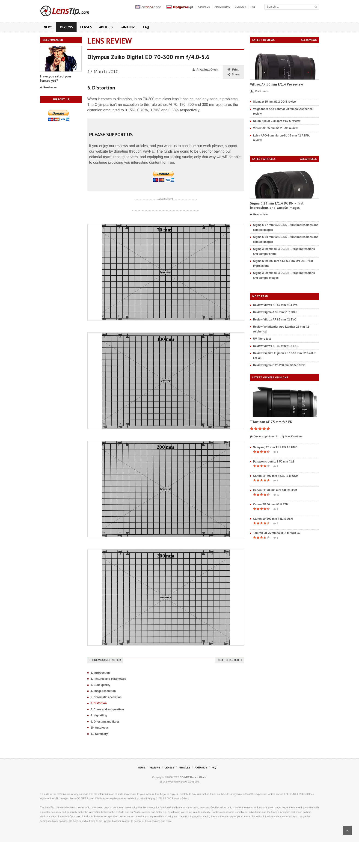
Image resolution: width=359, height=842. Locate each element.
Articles (106, 27)
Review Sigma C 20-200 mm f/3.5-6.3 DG (279, 365)
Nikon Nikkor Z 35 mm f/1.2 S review (276, 121)
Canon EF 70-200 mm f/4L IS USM (275, 490)
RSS (253, 7)
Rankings (128, 27)
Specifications (291, 436)
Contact (240, 7)
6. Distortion (99, 703)
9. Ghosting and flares (105, 721)
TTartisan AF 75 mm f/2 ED (271, 422)
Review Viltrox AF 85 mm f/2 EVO (275, 319)
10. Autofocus (100, 727)
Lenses (86, 27)
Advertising (222, 7)
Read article (259, 214)
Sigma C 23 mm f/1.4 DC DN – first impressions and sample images (277, 205)
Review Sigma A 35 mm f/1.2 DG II (275, 312)
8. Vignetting (99, 715)
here (75, 821)
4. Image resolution (103, 691)
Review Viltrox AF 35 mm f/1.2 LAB (276, 346)
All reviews (309, 40)
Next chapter (229, 660)
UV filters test (262, 338)
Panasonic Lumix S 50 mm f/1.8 (273, 461)
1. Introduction (100, 672)
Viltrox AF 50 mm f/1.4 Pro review (276, 84)
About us (204, 7)
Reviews (66, 27)
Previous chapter (105, 660)
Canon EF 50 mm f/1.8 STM (270, 504)
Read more (48, 87)
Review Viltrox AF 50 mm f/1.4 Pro (275, 305)
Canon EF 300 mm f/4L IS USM (273, 518)
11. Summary (99, 733)
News (48, 27)
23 (276, 495)
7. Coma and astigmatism (107, 709)
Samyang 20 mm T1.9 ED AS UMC (275, 447)
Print (233, 69)
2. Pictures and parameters (108, 678)
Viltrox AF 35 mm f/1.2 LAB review (275, 128)
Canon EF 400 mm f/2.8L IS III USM (276, 475)
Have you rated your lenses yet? (55, 78)
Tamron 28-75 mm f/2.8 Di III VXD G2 (276, 533)
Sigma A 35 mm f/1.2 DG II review (275, 101)
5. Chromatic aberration (106, 697)
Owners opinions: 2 (263, 436)
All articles (308, 159)
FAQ (146, 27)
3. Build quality (100, 685)
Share (233, 74)
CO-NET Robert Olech (193, 777)
